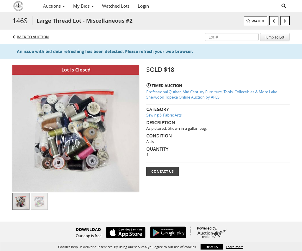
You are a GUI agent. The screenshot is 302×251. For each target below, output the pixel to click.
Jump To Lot (274, 37)
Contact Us (162, 171)
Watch (258, 21)
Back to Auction (33, 36)
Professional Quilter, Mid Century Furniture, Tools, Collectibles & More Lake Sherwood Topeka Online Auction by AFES (211, 94)
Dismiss (212, 247)
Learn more (234, 247)
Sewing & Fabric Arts (164, 115)
